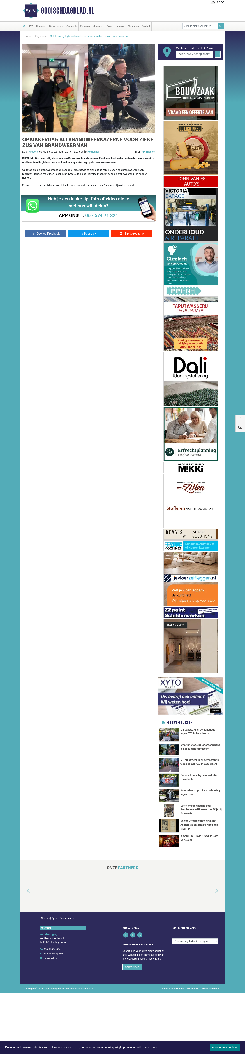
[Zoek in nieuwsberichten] (200, 26)
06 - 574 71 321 (101, 215)
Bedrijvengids (56, 26)
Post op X (88, 233)
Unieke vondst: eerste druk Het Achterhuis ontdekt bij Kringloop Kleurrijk (199, 869)
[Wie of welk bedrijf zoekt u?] (194, 54)
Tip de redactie (131, 233)
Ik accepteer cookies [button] (224, 1047)
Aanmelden (132, 1027)
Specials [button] (97, 26)
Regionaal (85, 26)
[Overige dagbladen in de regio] (195, 1002)
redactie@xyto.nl (53, 1014)
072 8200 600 (52, 1009)
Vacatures (133, 26)
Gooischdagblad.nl (67, 10)
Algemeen (41, 26)
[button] (24, 952)
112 (31, 26)
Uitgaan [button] (120, 26)
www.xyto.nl (51, 1018)
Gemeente (71, 26)
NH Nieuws (148, 151)
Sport (110, 26)
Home (27, 36)
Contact (146, 26)
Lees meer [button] (150, 1047)
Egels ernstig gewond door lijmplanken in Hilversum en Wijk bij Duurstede (201, 840)
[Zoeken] (221, 26)
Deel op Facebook (45, 233)
